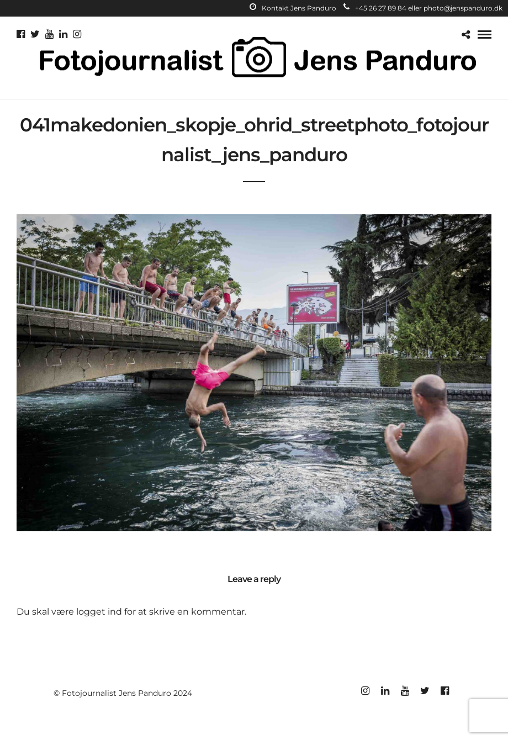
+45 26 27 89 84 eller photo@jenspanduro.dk (422, 8)
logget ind (99, 611)
